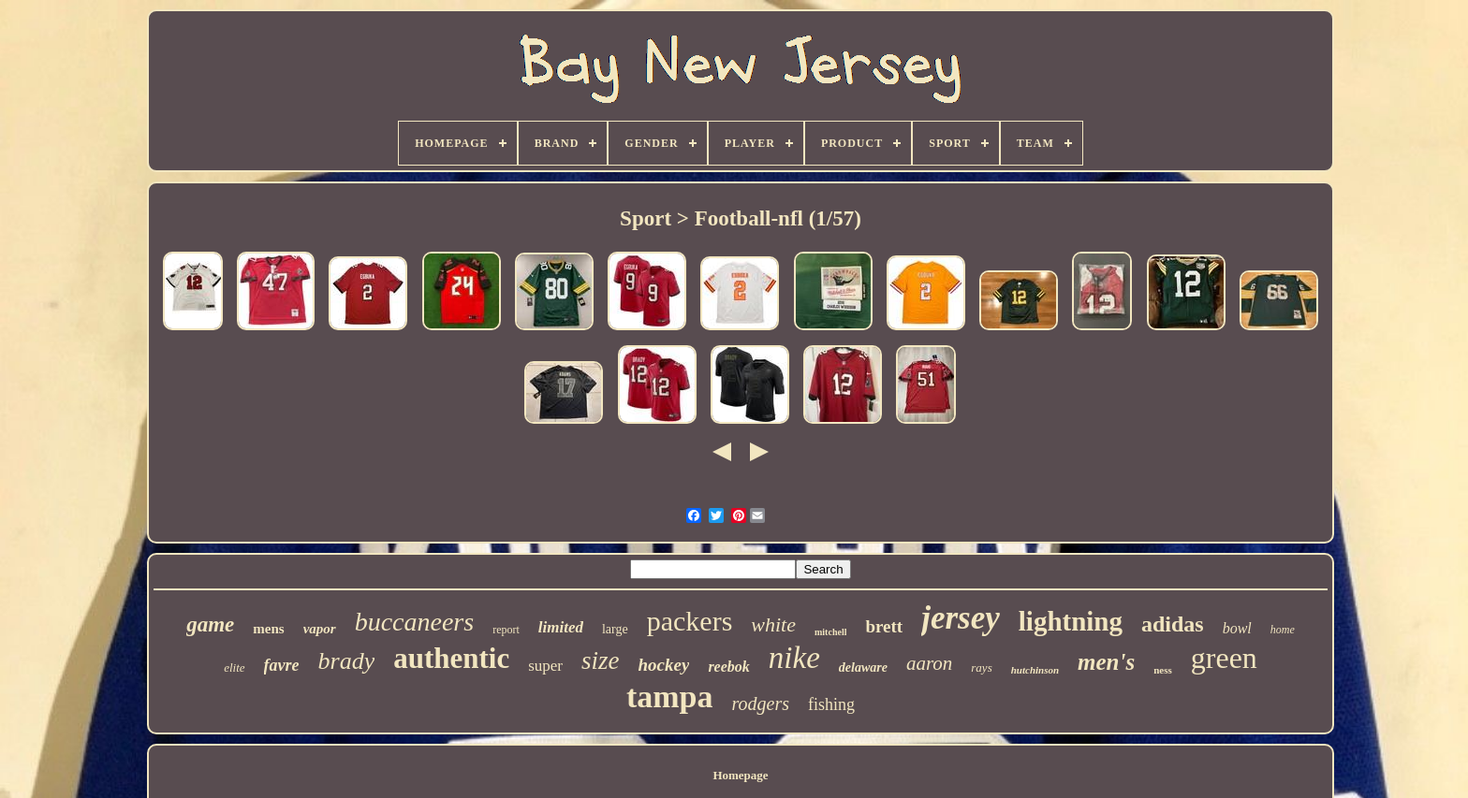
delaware (863, 667)
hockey (664, 665)
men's (1106, 662)
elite (234, 667)
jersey (960, 618)
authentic (451, 658)
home (1282, 629)
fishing (831, 704)
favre (282, 665)
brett (884, 626)
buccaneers (415, 621)
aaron (929, 663)
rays (981, 667)
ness (1162, 669)
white (773, 624)
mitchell (830, 632)
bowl (1237, 628)
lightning (1071, 621)
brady (346, 661)
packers (690, 620)
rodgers (760, 703)
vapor (319, 628)
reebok (728, 667)
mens (268, 628)
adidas (1172, 624)
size (600, 660)
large (615, 629)
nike (794, 658)
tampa (669, 696)
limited (560, 627)
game (210, 624)
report (506, 629)
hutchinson (1035, 669)
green (1224, 658)
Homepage (740, 775)
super (545, 666)
